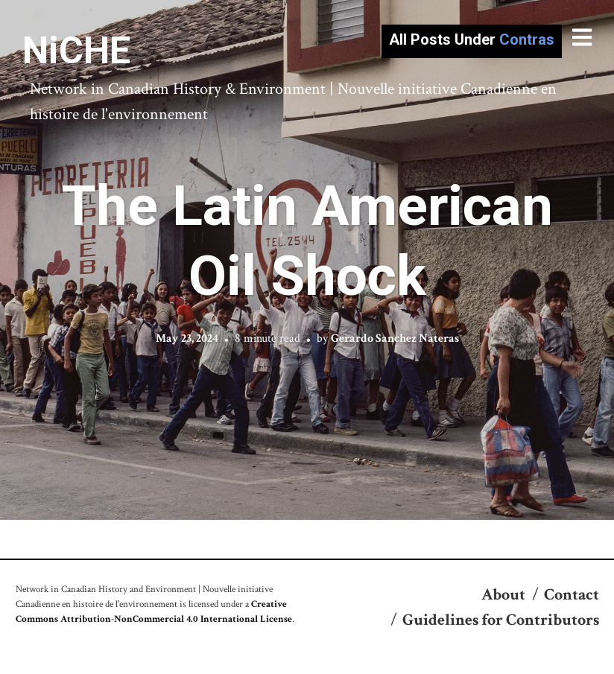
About (503, 594)
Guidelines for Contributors (500, 620)
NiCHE (76, 50)
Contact (571, 594)
